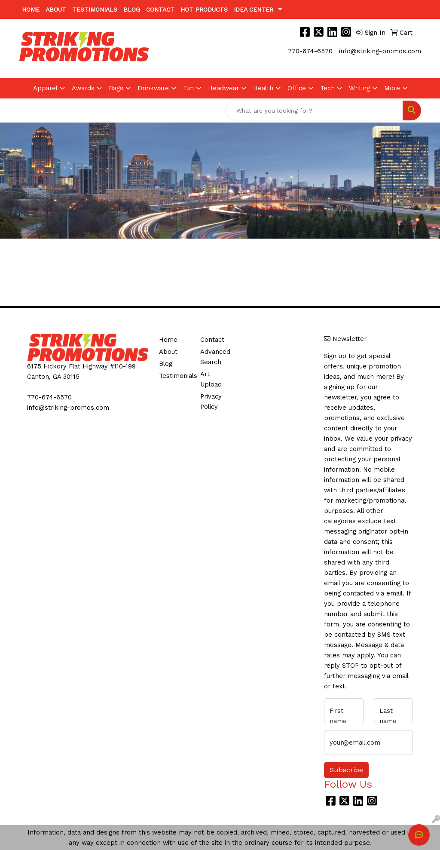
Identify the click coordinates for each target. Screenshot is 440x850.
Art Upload (211, 379)
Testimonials (94, 9)
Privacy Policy (211, 402)
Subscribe (346, 770)
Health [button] (263, 88)
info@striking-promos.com (380, 51)
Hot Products (204, 9)
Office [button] (296, 88)
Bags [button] (116, 88)
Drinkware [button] (153, 88)
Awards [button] (83, 88)
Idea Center (253, 9)
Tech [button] (327, 88)
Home (31, 9)
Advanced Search (215, 357)
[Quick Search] (314, 110)
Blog (131, 9)
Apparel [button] (45, 88)
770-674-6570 (310, 51)
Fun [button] (188, 88)
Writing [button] (359, 88)
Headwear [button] (223, 88)
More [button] (392, 88)
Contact (160, 9)
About (56, 9)
